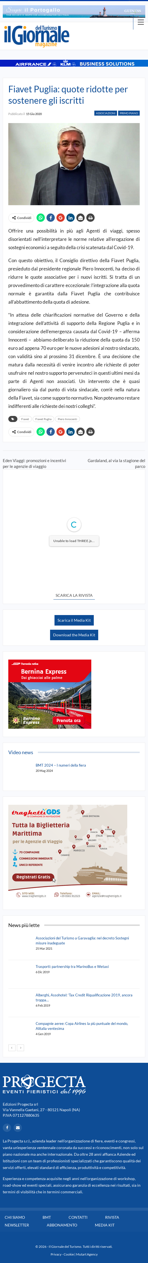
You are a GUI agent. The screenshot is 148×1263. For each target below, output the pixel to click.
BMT (47, 1217)
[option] (74, 11)
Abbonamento (62, 1225)
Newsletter (17, 1225)
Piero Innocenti (67, 419)
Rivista (112, 1217)
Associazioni (105, 113)
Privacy (56, 1254)
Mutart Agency (87, 1254)
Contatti (78, 1217)
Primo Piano (129, 113)
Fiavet (25, 419)
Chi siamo (15, 1217)
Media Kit (105, 1225)
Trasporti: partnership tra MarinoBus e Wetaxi (72, 966)
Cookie (69, 1254)
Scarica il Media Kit (74, 620)
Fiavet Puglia (43, 419)
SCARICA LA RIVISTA (74, 595)
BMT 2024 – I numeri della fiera (61, 765)
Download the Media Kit (74, 634)
